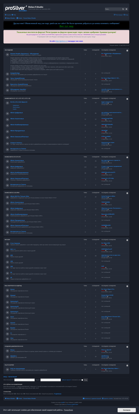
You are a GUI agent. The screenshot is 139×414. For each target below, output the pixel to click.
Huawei (12, 295)
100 (11, 266)
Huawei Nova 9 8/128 (107, 295)
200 (11, 255)
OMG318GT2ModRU (107, 124)
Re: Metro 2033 (105, 243)
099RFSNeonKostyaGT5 (108, 172)
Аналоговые (16, 107)
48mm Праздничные (17, 220)
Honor (12, 289)
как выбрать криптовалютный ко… (111, 112)
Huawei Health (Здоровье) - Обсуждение (24, 53)
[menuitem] (13, 15)
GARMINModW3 (106, 225)
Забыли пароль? (66, 379)
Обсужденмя (9, 50)
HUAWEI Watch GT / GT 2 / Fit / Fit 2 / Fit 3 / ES (17, 98)
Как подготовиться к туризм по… (111, 160)
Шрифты (13, 356)
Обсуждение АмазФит (18, 89)
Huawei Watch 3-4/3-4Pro (12, 192)
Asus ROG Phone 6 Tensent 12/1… (111, 316)
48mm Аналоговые (17, 202)
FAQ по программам (17, 368)
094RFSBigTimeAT (106, 249)
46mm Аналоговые (17, 118)
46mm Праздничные (17, 130)
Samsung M (14, 306)
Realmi (12, 328)
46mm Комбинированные (19, 124)
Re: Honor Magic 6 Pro (107, 289)
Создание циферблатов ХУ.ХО (14, 346)
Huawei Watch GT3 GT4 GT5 (13, 156)
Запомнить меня (77, 379)
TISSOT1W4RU (105, 202)
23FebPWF (104, 130)
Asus (12, 317)
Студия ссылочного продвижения (111, 166)
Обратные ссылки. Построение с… (111, 208)
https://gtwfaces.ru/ (62, 41)
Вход (5, 376)
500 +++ (13, 249)
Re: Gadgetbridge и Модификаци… (111, 53)
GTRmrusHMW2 (106, 136)
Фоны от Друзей (106, 349)
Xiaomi (12, 323)
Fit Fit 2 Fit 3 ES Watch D (18, 102)
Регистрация (12, 376)
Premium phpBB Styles (72, 404)
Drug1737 (104, 296)
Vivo (11, 338)
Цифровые (16, 105)
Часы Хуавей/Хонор (17, 78)
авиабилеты (105, 355)
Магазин (7, 239)
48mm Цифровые (16, 208)
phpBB (62, 402)
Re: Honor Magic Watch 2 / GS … (110, 78)
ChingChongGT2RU (107, 118)
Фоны (12, 350)
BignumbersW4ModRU (107, 214)
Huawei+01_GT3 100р (107, 178)
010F (102, 266)
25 (11, 277)
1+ (11, 333)
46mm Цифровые (16, 112)
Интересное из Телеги (18, 149)
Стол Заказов (15, 243)
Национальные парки (107, 142)
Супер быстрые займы (108, 196)
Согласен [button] (126, 410)
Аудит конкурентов (107, 102)
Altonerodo (104, 90)
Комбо (14, 109)
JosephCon (104, 143)
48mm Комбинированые (19, 214)
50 (11, 272)
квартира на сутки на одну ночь (110, 255)
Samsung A (14, 311)
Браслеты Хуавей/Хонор (19, 84)
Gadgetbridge (15, 73)
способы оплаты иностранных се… (112, 89)
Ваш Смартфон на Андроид (13, 285)
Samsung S (14, 301)
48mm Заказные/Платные (19, 225)
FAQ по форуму (9, 365)
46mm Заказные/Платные (19, 136)
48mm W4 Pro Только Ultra (19, 196)
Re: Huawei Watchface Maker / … (110, 368)
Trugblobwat (57, 393)
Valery (103, 54)
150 (11, 261)
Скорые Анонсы (16, 142)
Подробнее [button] (68, 410)
